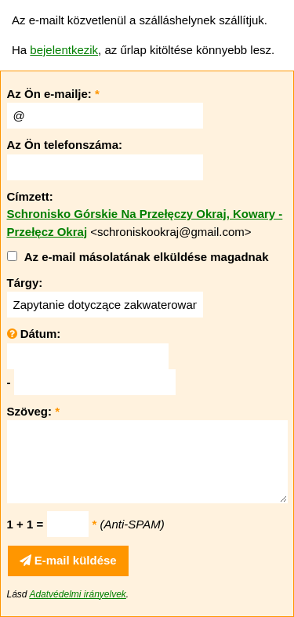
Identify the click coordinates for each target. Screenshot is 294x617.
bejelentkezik (64, 49)
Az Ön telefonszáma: (65, 144)
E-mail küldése (68, 560)
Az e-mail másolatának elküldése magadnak (146, 256)
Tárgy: (25, 282)
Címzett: (30, 196)
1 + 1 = (25, 524)
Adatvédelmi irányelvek (77, 594)
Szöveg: (33, 411)
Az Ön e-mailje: (53, 93)
